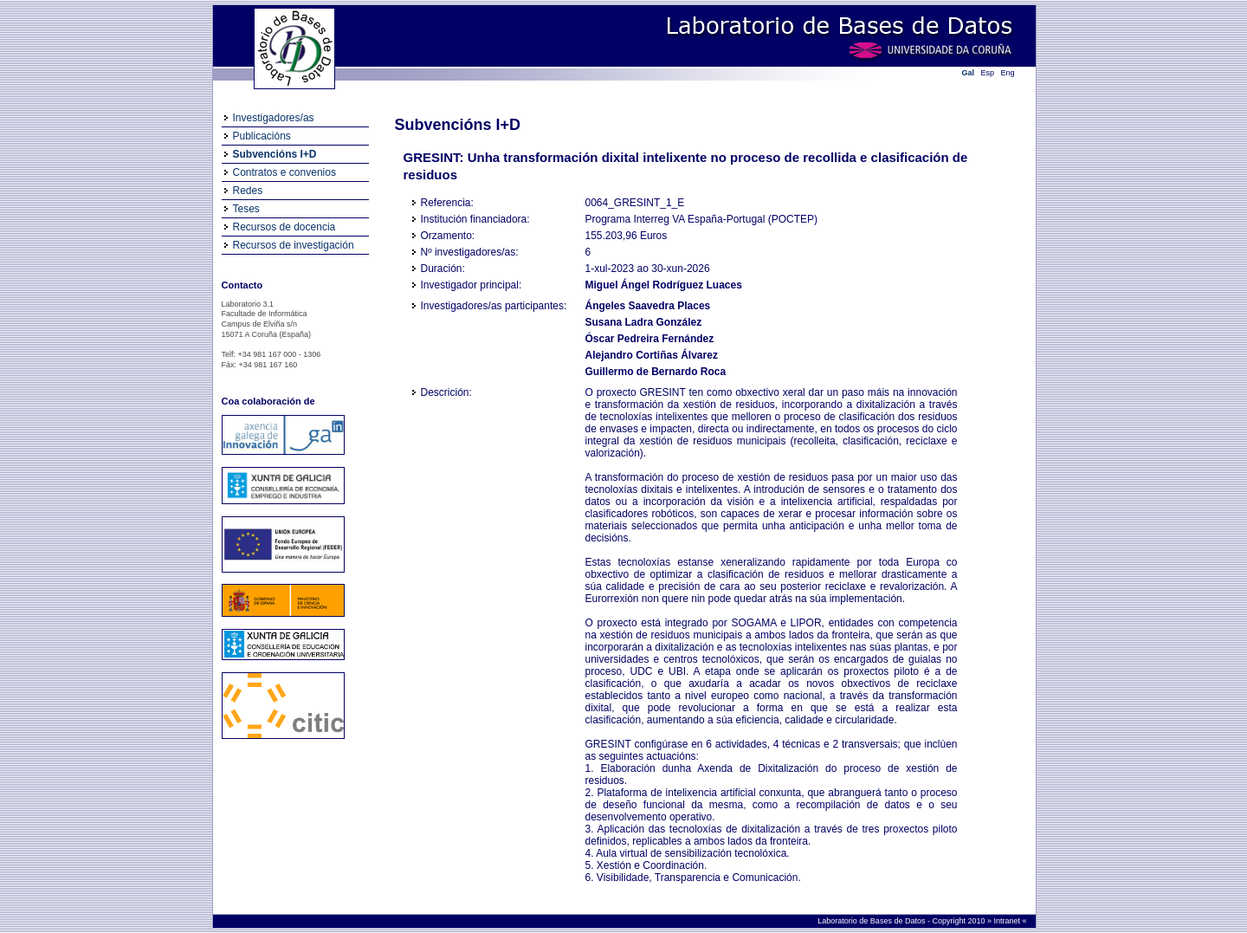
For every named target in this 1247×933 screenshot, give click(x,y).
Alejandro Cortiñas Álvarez (651, 355)
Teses (246, 209)
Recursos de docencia (284, 227)
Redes (248, 191)
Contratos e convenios (284, 172)
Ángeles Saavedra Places (648, 306)
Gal (968, 72)
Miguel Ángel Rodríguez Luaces (663, 285)
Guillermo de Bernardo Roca (656, 372)
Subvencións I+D (275, 154)
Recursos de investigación (293, 245)
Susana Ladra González (643, 322)
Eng (1008, 72)
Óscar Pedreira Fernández (649, 339)
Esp (988, 72)
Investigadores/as (273, 118)
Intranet (1007, 921)
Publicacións (262, 136)
